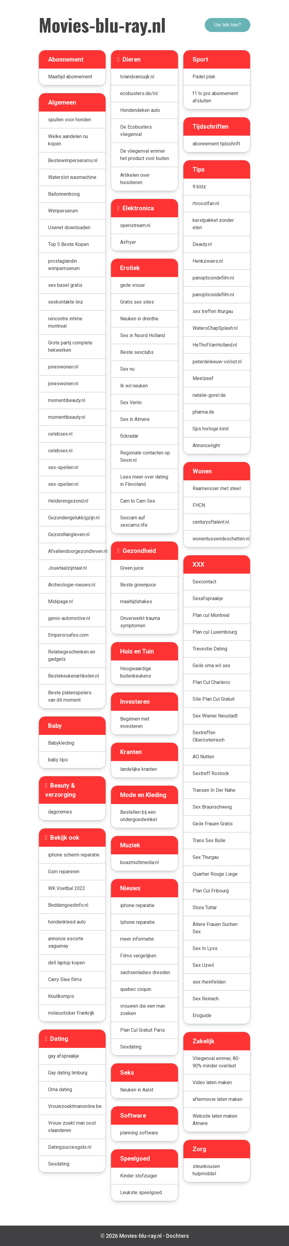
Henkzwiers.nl (208, 261)
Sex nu (127, 369)
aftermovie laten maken (217, 1099)
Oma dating (60, 1089)
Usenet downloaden (69, 227)
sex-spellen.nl (63, 467)
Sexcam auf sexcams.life (134, 521)
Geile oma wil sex (211, 665)
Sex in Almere (135, 419)
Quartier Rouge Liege (215, 874)
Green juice (132, 568)
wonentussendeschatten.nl (221, 539)
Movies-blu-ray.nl (102, 24)
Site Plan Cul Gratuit (214, 699)
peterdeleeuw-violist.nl (217, 362)
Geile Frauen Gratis (213, 824)
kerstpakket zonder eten (213, 223)
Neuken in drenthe (139, 319)
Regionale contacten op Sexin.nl (145, 456)
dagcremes (60, 812)
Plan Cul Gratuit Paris (142, 1030)
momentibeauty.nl (66, 400)
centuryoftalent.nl (211, 522)
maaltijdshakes (136, 601)
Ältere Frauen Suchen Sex (215, 927)
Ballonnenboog (64, 194)
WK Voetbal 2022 (66, 888)
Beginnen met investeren (134, 722)
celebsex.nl (60, 434)
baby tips (58, 760)
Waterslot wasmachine (72, 177)
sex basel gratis (65, 285)
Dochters (177, 1236)
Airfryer (128, 242)
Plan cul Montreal (211, 615)
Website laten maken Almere (215, 1119)
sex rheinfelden (209, 982)
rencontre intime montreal (65, 322)
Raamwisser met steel (217, 488)
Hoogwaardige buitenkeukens (135, 672)
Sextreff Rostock (211, 773)
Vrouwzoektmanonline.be (75, 1106)
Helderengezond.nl (68, 501)
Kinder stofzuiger (138, 1176)
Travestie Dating (210, 649)
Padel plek (204, 77)
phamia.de (203, 412)
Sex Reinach (206, 999)
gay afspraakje (63, 1056)
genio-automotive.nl (69, 618)
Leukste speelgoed (141, 1192)
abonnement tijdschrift (216, 144)
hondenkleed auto (67, 922)
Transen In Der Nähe (214, 790)
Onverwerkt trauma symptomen (140, 621)
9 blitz (199, 187)
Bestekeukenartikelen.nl (73, 676)
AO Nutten (203, 757)
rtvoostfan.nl (206, 203)
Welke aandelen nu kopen (68, 140)
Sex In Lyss (205, 948)
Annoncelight (206, 445)
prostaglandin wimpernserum (64, 264)
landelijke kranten (138, 769)
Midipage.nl (60, 601)
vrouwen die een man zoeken (142, 1009)
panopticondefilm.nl (213, 278)
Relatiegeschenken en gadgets (71, 655)
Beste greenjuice (138, 585)
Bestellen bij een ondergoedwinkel (138, 815)
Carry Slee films (65, 979)
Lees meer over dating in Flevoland (144, 480)
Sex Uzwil (203, 965)
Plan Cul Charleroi (211, 682)
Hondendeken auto (140, 110)
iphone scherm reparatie (73, 855)
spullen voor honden (69, 120)
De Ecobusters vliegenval (136, 130)
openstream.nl (135, 225)
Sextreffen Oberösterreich (209, 736)
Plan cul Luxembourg (215, 632)
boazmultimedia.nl (139, 862)
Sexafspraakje (208, 598)
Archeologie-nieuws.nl (71, 585)
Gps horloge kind (210, 429)
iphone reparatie (137, 905)
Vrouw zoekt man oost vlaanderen (72, 1126)
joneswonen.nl (63, 367)
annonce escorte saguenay (65, 942)
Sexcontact (204, 582)
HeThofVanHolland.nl (215, 345)
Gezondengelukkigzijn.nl (73, 518)
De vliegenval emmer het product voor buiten (144, 154)
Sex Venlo (131, 402)
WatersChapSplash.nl (215, 328)
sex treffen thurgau (213, 311)
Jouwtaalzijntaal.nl (67, 568)
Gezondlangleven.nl (68, 534)
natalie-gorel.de (209, 395)
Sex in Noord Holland (142, 335)
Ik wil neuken (134, 386)
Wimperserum (63, 211)
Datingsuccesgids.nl (69, 1147)
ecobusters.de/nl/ (139, 93)
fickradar (129, 436)
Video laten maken (212, 1082)
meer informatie (137, 939)
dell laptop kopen (66, 963)
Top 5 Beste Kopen (68, 244)
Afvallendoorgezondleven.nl (77, 551)
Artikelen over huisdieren (135, 178)
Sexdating (58, 1164)
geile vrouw (132, 285)
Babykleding (61, 743)
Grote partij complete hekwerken (70, 346)
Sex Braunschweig (212, 807)
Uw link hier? (227, 25)
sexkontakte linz (65, 302)
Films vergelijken (138, 956)
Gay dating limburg (67, 1073)
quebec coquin (135, 989)
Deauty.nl (202, 244)
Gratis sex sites (137, 302)
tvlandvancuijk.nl (137, 77)
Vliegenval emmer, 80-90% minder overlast (216, 1062)
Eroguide (202, 1015)
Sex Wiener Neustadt (215, 716)
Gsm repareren (63, 871)
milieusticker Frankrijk (71, 1013)
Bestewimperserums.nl (72, 160)
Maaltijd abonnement (70, 77)
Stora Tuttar (205, 907)
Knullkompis (61, 996)
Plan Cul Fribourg (211, 891)
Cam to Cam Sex (137, 501)
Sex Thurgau (206, 857)
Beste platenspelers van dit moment (70, 696)
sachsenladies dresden (145, 972)
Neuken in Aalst (136, 1090)
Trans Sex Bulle (209, 840)
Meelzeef (203, 378)
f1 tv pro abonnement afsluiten (215, 97)
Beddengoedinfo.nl (68, 905)
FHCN (199, 505)
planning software (139, 1133)
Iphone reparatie (137, 922)
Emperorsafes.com (68, 635)
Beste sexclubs (137, 352)
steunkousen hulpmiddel (206, 1170)
